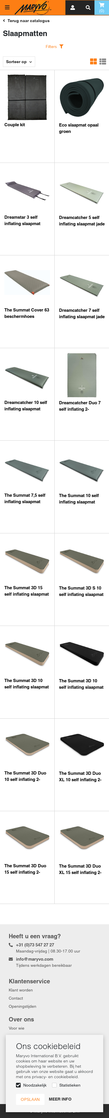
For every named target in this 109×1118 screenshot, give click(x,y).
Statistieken (70, 1085)
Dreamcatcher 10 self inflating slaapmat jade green (25, 409)
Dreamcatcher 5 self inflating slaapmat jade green (82, 224)
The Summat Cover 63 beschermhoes (26, 313)
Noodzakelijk (35, 1085)
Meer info (60, 1099)
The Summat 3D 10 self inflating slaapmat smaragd (81, 687)
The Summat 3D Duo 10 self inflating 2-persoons (25, 779)
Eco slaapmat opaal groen (79, 128)
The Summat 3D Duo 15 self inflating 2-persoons (25, 872)
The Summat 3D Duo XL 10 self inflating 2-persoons (80, 779)
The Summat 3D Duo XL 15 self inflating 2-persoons (80, 872)
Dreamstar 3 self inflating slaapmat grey (22, 223)
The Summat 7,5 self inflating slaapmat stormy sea (24, 501)
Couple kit (14, 124)
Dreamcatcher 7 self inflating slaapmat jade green (82, 316)
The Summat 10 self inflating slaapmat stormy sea (79, 502)
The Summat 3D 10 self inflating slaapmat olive (26, 687)
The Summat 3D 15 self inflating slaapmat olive (26, 594)
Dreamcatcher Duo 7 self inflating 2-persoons (80, 409)
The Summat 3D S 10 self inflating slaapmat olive (81, 594)
